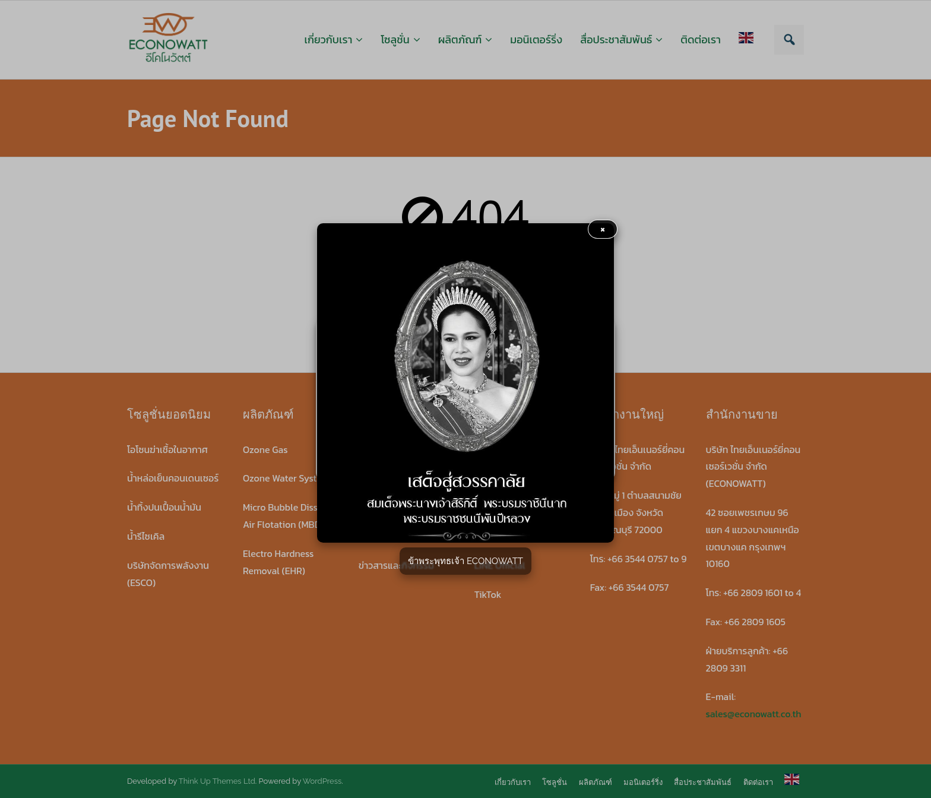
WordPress (322, 781)
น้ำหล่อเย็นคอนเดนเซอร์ (172, 478)
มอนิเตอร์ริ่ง (643, 782)
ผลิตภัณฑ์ (595, 782)
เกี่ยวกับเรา (513, 782)
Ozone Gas (265, 449)
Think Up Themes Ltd (217, 781)
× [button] (603, 229)
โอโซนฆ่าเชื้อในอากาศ (167, 449)
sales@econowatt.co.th (754, 714)
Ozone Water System (286, 478)
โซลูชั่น (554, 782)
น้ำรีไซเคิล (145, 536)
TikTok (488, 594)
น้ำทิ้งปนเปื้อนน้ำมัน (164, 507)
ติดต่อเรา (758, 782)
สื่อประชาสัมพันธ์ (703, 782)
